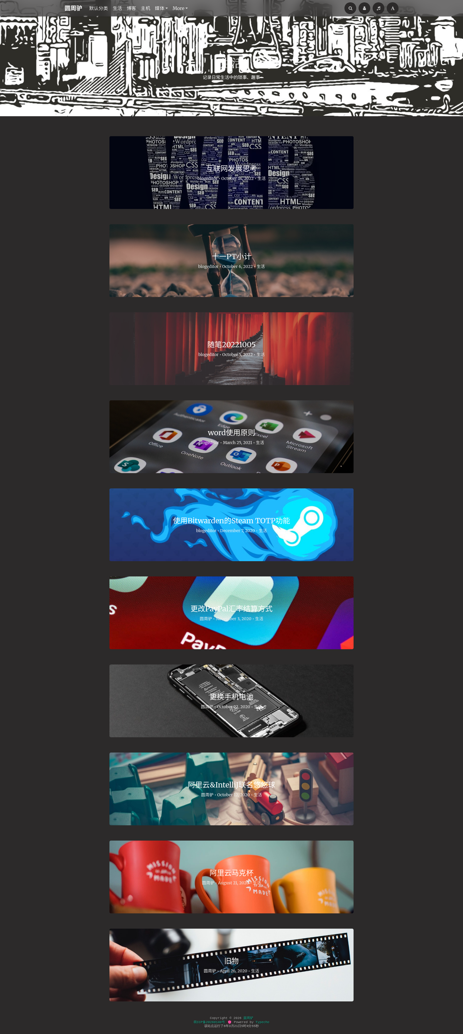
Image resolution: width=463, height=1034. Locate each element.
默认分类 (98, 8)
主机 (145, 8)
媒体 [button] (159, 8)
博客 (131, 8)
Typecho (262, 1022)
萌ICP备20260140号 (209, 1022)
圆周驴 (73, 8)
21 (236, 1026)
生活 (117, 8)
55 (253, 1026)
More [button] (178, 8)
